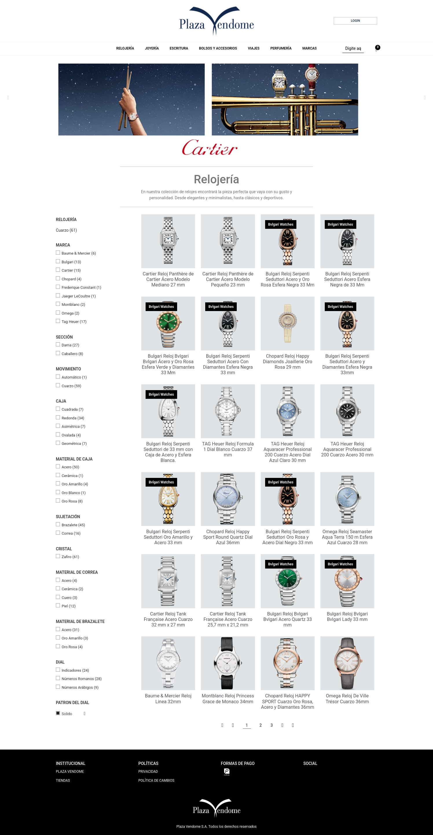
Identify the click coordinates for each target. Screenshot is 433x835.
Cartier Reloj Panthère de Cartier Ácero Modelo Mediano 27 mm (168, 279)
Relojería (125, 48)
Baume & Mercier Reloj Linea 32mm (168, 698)
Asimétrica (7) (73, 426)
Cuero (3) (69, 597)
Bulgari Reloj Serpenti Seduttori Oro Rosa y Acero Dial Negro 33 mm (288, 537)
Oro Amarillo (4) (75, 484)
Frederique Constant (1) (81, 287)
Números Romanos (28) (82, 679)
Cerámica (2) (72, 589)
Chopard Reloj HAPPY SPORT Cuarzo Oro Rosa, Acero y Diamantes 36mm (287, 701)
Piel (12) (69, 606)
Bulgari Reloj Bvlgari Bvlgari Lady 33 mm (347, 616)
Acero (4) (69, 580)
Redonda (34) (73, 418)
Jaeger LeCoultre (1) (79, 296)
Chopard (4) (72, 279)
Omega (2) (70, 313)
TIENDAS (63, 781)
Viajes (253, 48)
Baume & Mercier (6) (79, 253)
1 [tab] (205, 149)
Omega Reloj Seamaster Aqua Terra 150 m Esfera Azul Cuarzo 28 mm (347, 537)
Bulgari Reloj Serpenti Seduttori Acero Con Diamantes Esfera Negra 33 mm (228, 364)
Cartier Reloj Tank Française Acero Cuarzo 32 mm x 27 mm (168, 619)
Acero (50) (70, 467)
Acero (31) (70, 630)
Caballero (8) (72, 354)
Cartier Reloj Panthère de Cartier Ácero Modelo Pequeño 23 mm (227, 279)
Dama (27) (70, 345)
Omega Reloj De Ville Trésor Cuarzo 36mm (347, 698)
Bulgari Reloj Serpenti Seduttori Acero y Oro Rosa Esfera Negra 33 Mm (288, 279)
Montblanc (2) (73, 304)
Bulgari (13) (71, 262)
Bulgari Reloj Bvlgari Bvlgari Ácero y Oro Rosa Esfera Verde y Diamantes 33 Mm (168, 364)
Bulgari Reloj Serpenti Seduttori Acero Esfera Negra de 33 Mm (347, 279)
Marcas (309, 48)
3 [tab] (217, 149)
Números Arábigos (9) (80, 687)
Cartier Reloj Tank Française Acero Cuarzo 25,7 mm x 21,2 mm (227, 619)
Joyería (152, 48)
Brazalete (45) (73, 525)
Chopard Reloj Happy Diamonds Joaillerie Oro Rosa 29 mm (287, 361)
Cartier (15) (71, 270)
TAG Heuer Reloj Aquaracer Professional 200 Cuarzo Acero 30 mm (347, 449)
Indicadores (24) (75, 670)
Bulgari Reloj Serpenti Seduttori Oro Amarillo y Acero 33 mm (168, 537)
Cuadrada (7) (72, 409)
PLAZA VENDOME (70, 772)
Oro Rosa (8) (72, 501)
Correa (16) (71, 533)
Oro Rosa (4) (72, 647)
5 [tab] (228, 149)
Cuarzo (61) (66, 230)
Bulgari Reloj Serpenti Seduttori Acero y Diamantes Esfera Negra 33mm (347, 364)
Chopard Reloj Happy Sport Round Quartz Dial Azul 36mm (228, 537)
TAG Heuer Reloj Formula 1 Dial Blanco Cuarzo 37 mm (228, 449)
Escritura (179, 48)
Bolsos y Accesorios (218, 48)
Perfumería (280, 48)
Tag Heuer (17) (74, 321)
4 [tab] (223, 149)
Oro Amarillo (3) (75, 638)
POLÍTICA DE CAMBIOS (156, 781)
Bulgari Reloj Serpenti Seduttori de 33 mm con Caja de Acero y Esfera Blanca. (168, 452)
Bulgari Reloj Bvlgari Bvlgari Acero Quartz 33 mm (287, 619)
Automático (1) (74, 377)
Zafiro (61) (70, 557)
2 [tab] (211, 149)
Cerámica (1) (72, 476)
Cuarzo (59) (71, 386)
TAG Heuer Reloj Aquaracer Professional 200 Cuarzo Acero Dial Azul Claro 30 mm (287, 452)
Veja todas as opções (78, 713)
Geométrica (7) (74, 443)
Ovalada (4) (71, 435)
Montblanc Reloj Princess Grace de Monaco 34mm (228, 698)
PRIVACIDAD (148, 772)
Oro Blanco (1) (74, 493)
